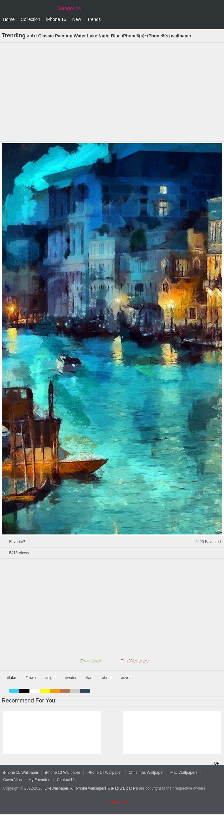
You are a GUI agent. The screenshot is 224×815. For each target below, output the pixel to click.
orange (55, 691)
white (34, 691)
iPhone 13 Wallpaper (62, 772)
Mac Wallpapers (184, 772)
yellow (45, 691)
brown (65, 691)
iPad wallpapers (124, 788)
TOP (215, 763)
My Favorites (39, 780)
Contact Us (66, 780)
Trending (14, 35)
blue (14, 691)
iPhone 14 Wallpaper (104, 772)
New (76, 19)
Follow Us (116, 802)
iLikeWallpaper (56, 788)
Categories (68, 8)
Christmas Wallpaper (146, 772)
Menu (217, 19)
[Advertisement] (112, 91)
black (24, 691)
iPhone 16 (56, 19)
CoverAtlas (12, 780)
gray (75, 691)
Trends (94, 19)
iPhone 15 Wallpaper (20, 772)
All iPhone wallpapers (88, 788)
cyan (85, 691)
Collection (30, 19)
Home (9, 19)
